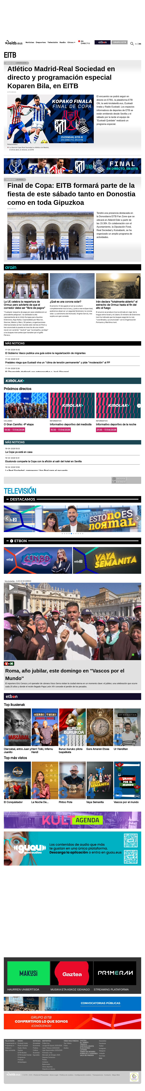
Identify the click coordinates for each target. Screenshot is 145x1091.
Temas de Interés (87, 1052)
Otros (70, 42)
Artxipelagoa (22, 1062)
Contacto (107, 1075)
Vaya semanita (10, 1050)
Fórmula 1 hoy (47, 1052)
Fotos (66, 1045)
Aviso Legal (54, 1075)
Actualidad (36, 1043)
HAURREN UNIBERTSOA (23, 989)
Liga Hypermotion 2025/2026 (52, 1050)
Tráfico (83, 1044)
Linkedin (102, 1053)
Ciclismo (45, 1062)
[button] (139, 406)
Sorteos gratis (87, 1046)
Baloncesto (46, 1064)
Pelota (44, 1059)
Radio (63, 42)
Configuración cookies (83, 1075)
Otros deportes (47, 1067)
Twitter (101, 1046)
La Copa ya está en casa (18, 452)
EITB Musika (22, 1052)
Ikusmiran (36, 1052)
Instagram (102, 1048)
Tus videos (118, 482)
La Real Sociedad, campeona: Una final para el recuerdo (36, 470)
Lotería (83, 1050)
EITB (10, 55)
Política (35, 1048)
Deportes (41, 42)
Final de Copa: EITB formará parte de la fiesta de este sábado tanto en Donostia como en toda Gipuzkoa (71, 194)
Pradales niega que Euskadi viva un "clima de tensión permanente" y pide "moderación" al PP (57, 362)
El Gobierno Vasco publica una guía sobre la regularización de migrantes (45, 353)
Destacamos (22, 499)
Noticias (30, 42)
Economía (36, 1045)
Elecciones (85, 1048)
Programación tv (10, 1043)
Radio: (20, 1041)
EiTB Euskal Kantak (24, 1055)
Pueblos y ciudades (89, 1053)
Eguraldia (36, 1055)
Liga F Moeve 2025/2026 (51, 1048)
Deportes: (46, 1041)
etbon (20, 541)
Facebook (102, 1043)
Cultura (35, 1050)
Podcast (20, 1059)
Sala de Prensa (87, 1055)
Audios (66, 1048)
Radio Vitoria (22, 1048)
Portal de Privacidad (41, 1075)
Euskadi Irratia (23, 1043)
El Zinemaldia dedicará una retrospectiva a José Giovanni (37, 371)
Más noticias (14, 343)
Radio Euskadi (23, 1045)
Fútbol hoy (46, 1043)
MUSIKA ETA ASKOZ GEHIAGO (70, 989)
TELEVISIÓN (20, 491)
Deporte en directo (48, 1069)
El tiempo (84, 1042)
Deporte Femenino (48, 1057)
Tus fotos (119, 478)
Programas (21, 1057)
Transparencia (97, 1075)
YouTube (102, 1056)
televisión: (10, 1041)
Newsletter (102, 1041)
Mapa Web (116, 1075)
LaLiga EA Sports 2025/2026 (52, 1045)
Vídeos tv (8, 1048)
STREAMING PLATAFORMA (111, 989)
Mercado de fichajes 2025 (51, 1055)
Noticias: (37, 1041)
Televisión (52, 42)
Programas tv (9, 1045)
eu (136, 44)
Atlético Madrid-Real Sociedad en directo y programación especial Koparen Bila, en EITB (61, 77)
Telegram (102, 1051)
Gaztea (20, 1050)
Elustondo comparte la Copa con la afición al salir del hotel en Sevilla (43, 461)
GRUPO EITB (119, 42)
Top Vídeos (68, 1043)
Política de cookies (66, 1075)
